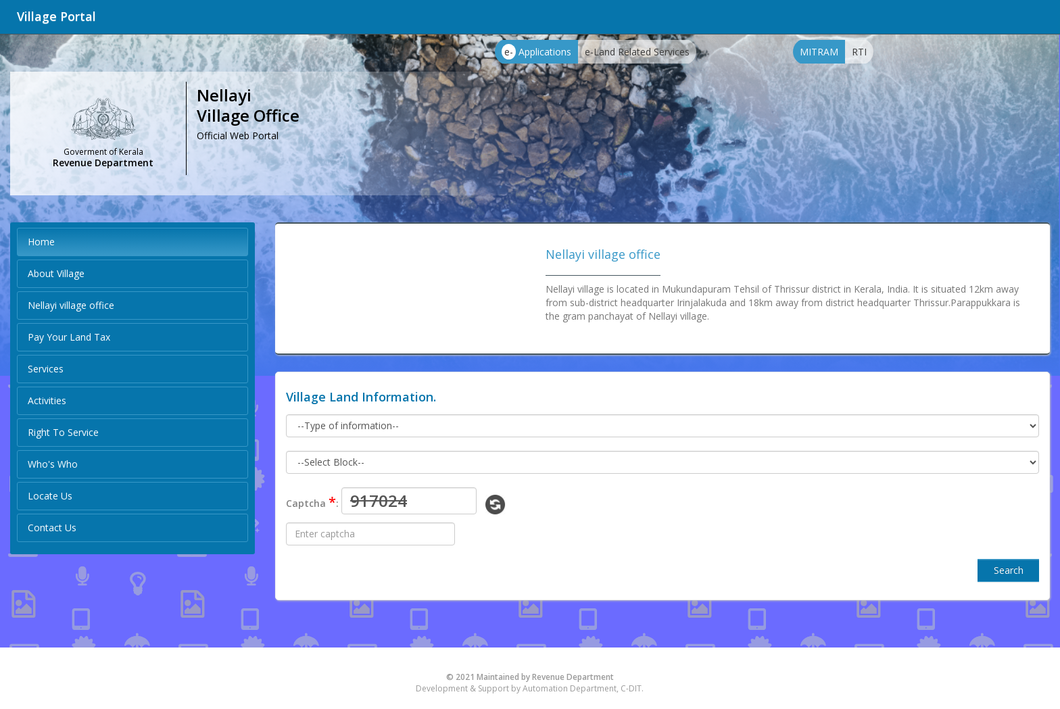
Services (46, 368)
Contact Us (52, 527)
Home (41, 241)
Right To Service (63, 432)
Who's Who (53, 464)
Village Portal (56, 16)
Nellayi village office (71, 305)
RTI (859, 51)
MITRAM (819, 51)
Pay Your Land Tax (69, 337)
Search (1008, 570)
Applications (536, 51)
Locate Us (50, 495)
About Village (56, 273)
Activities (47, 400)
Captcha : (312, 502)
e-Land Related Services (637, 51)
